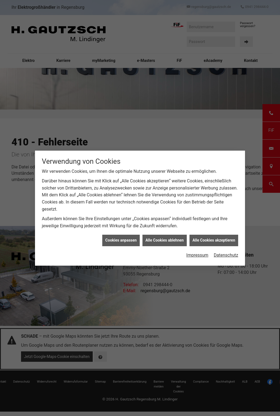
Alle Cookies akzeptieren (213, 226)
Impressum (197, 241)
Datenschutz (226, 241)
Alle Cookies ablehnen (164, 226)
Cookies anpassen (121, 226)
